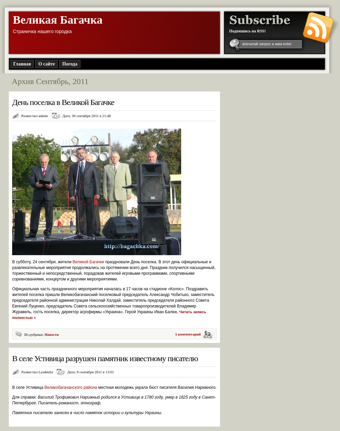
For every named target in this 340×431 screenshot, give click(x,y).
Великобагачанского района (71, 387)
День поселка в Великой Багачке (63, 102)
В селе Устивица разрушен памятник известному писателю (105, 358)
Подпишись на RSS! (247, 31)
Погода (69, 63)
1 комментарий (188, 334)
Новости (52, 334)
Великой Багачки (89, 262)
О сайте (46, 63)
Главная (22, 63)
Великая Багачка (57, 20)
